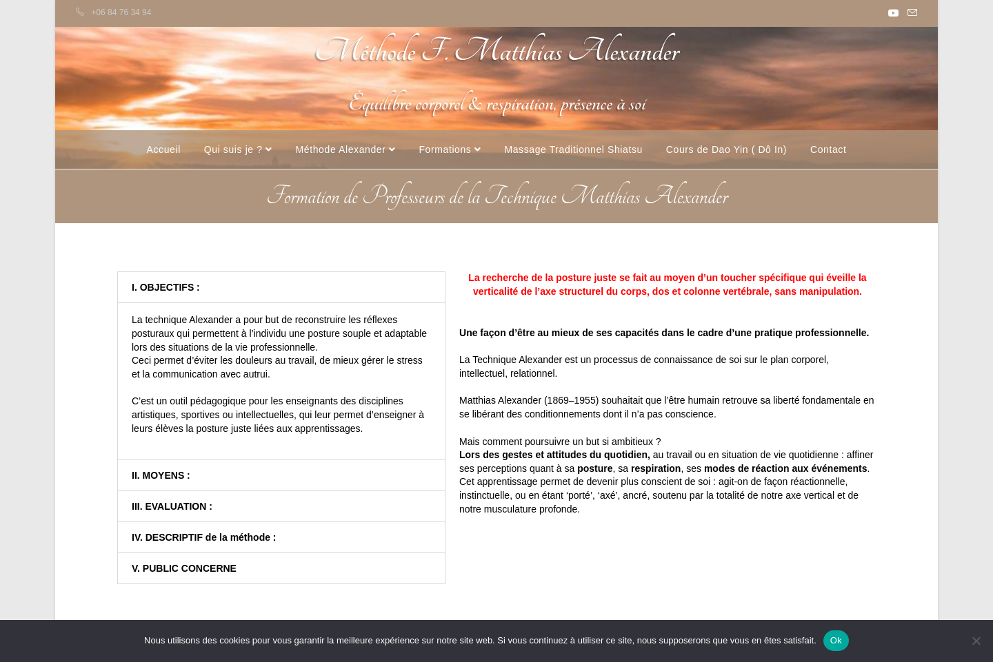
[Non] (976, 641)
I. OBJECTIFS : (166, 287)
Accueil (164, 149)
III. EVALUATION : (172, 506)
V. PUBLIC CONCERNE (184, 568)
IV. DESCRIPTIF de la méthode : (204, 537)
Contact (828, 149)
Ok (836, 640)
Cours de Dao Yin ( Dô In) (726, 149)
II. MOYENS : (161, 475)
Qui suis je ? (238, 149)
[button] (281, 287)
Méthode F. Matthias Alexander (496, 51)
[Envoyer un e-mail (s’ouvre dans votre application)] (910, 13)
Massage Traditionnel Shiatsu (573, 149)
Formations (450, 149)
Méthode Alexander (346, 149)
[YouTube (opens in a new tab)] (893, 13)
